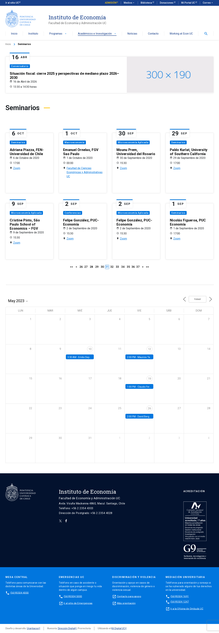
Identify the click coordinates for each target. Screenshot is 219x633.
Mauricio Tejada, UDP (149, 357)
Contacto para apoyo (129, 596)
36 (133, 266)
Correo (208, 2)
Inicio (14, 33)
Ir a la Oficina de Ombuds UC (186, 608)
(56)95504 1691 (179, 596)
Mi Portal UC (188, 2)
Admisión (110, 2)
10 (90, 349)
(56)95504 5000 (73, 596)
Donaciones (167, 2)
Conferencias (73, 213)
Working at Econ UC (181, 33)
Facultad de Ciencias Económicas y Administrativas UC (84, 172)
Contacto (153, 33)
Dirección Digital (66, 628)
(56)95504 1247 (179, 602)
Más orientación (126, 603)
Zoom (16, 168)
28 (91, 266)
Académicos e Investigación (97, 33)
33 (117, 266)
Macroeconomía (75, 142)
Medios (129, 2)
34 (122, 266)
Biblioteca (146, 2)
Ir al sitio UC (12, 2)
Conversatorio (20, 66)
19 (149, 378)
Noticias (132, 33)
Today (197, 299)
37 (137, 266)
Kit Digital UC (118, 628)
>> (147, 266)
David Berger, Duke (148, 416)
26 (81, 266)
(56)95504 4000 (19, 592)
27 (85, 266)
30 (102, 266)
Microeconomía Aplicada (133, 142)
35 (128, 266)
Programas (58, 33)
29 (96, 266)
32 (111, 266)
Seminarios (18, 142)
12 (149, 349)
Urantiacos (32, 628)
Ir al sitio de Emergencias (78, 603)
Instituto (33, 33)
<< (71, 266)
